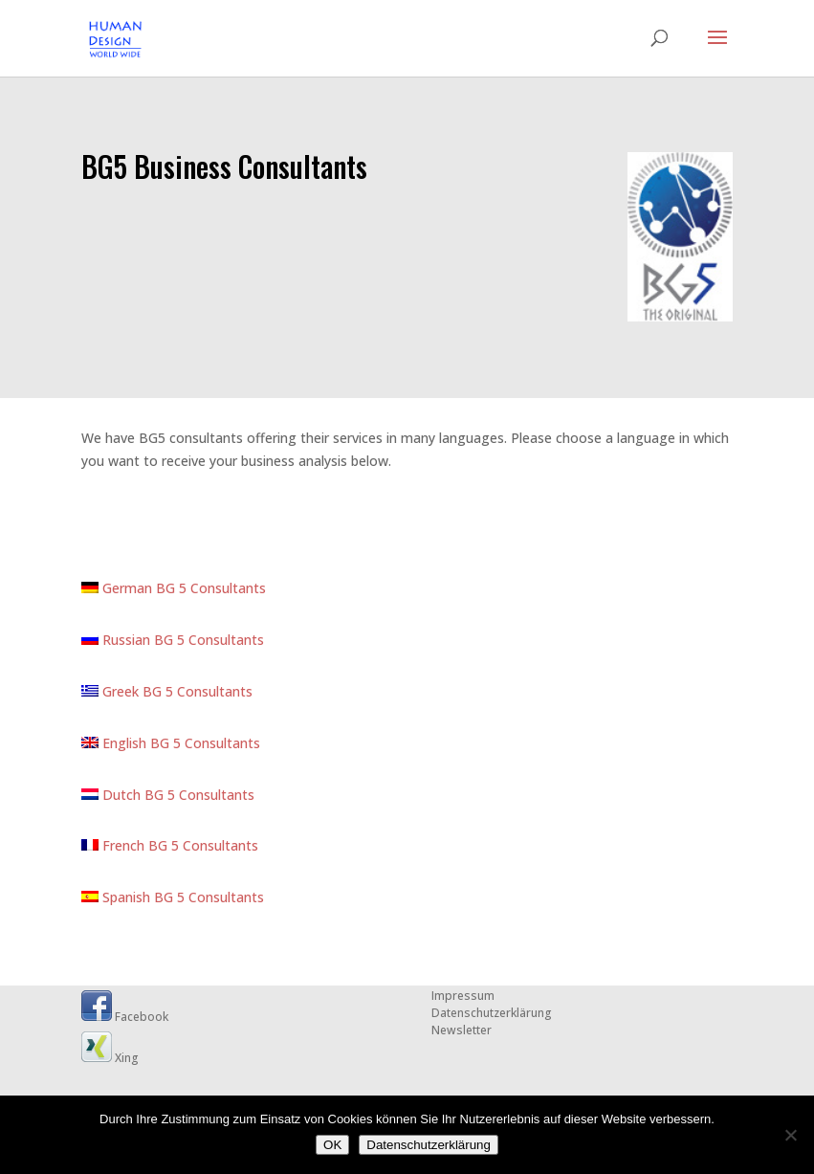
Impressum (463, 995)
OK (332, 1145)
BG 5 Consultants (198, 691)
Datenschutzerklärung (491, 1013)
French (114, 845)
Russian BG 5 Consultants (172, 640)
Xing (110, 1058)
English (115, 743)
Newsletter (461, 1030)
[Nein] (790, 1134)
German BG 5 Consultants (173, 588)
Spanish (117, 897)
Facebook (124, 1016)
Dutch (112, 795)
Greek (112, 691)
